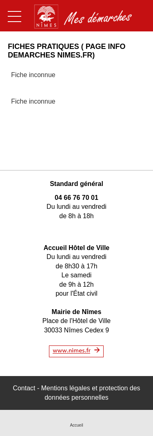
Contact (24, 388)
